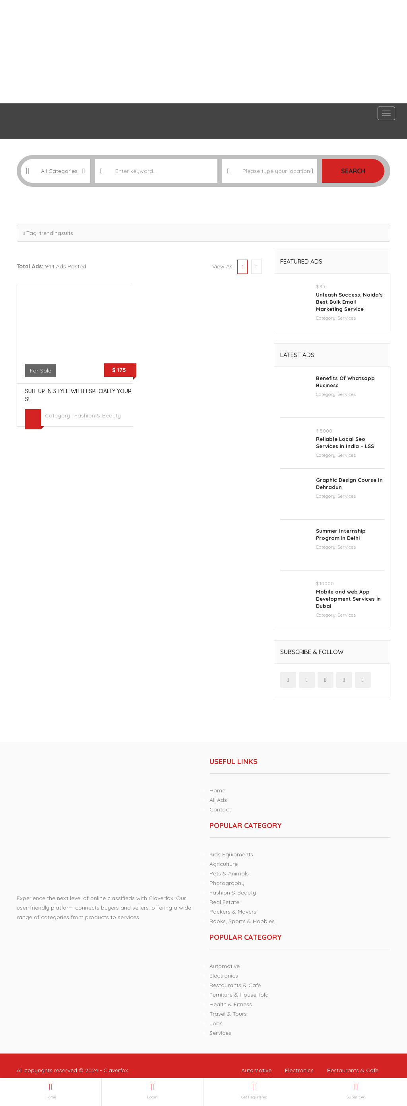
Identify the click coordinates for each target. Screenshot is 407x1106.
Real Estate (224, 902)
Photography (226, 883)
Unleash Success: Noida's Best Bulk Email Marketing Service (349, 301)
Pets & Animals (229, 873)
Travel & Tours (228, 1013)
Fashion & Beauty (97, 415)
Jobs (216, 1023)
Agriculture (223, 863)
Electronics (223, 975)
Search (353, 171)
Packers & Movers (232, 911)
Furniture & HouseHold (239, 994)
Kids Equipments (231, 854)
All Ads (218, 799)
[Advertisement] (203, 51)
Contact (220, 809)
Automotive (224, 966)
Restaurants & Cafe (235, 985)
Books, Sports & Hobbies (242, 921)
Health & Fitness (230, 1004)
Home (217, 790)
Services (346, 318)
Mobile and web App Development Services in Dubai (348, 598)
